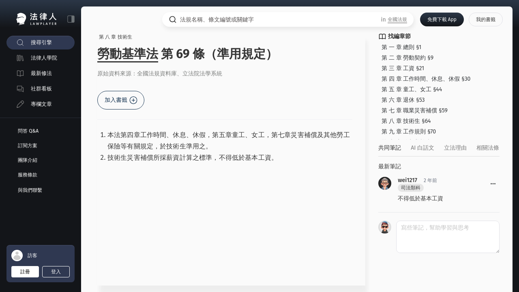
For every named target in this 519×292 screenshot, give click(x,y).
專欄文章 (41, 104)
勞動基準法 (127, 54)
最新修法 (41, 73)
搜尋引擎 (41, 42)
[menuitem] (40, 42)
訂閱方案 (27, 145)
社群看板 (41, 89)
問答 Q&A (28, 131)
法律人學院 (44, 58)
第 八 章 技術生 (115, 37)
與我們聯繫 (30, 190)
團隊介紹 (27, 160)
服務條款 (27, 175)
